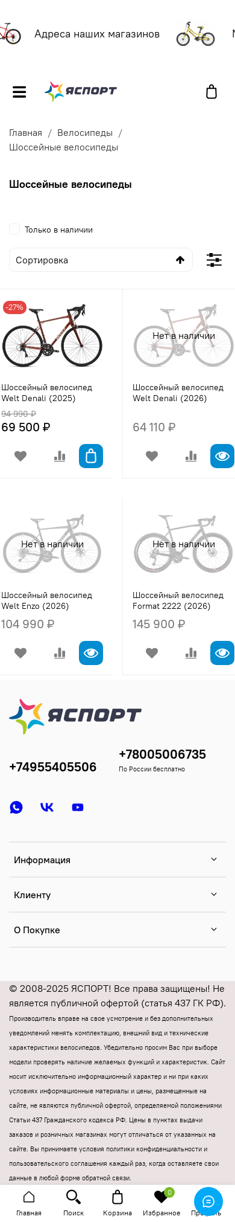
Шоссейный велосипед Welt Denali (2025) (46, 393)
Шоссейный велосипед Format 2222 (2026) (178, 600)
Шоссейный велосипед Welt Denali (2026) (178, 393)
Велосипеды (85, 132)
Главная (25, 132)
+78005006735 (162, 754)
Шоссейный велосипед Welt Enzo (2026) (46, 600)
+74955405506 (53, 767)
